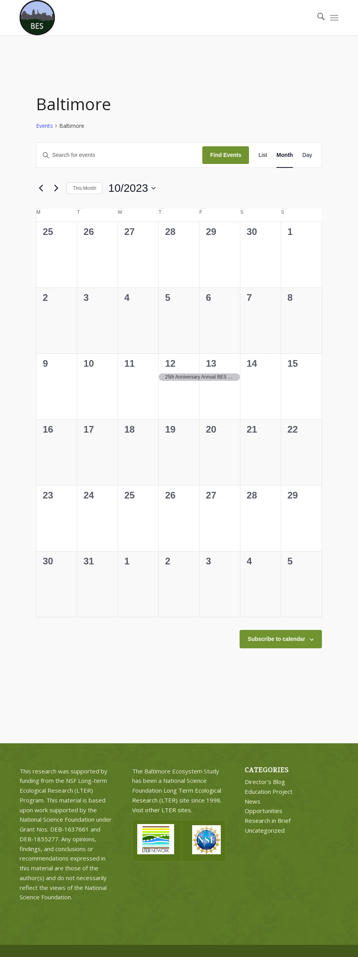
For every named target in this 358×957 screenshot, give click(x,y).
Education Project (269, 791)
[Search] (317, 17)
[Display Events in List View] (262, 155)
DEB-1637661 (69, 829)
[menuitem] (317, 17)
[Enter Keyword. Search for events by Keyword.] (119, 155)
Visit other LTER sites (161, 810)
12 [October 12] (170, 363)
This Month (84, 188)
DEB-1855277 (39, 839)
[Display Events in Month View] (284, 155)
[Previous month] (40, 188)
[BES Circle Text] (37, 17)
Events (44, 125)
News (252, 801)
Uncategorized (265, 830)
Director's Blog (265, 782)
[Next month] (56, 188)
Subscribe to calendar (276, 639)
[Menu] (334, 17)
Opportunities (263, 811)
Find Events (225, 155)
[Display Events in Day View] (307, 155)
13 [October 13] (211, 363)
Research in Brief (268, 820)
